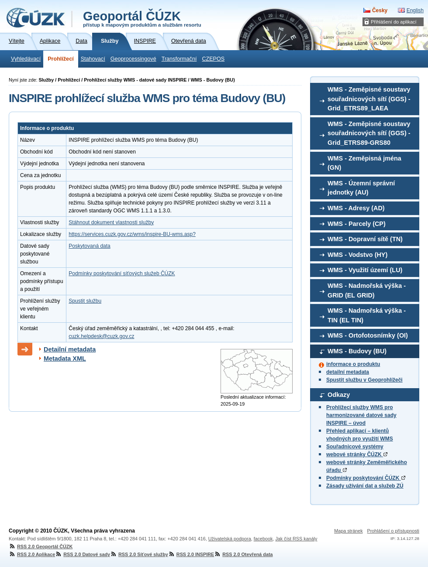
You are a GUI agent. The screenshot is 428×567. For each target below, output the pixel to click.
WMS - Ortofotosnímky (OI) (368, 335)
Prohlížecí (61, 59)
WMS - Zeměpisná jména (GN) (364, 163)
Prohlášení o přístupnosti (393, 530)
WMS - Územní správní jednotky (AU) (361, 188)
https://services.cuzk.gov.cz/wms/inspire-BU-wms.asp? (132, 234)
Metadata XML (65, 358)
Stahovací (93, 59)
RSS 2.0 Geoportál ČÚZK (40, 546)
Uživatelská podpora (229, 538)
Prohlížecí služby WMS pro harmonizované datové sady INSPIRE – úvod (361, 415)
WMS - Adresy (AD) (356, 208)
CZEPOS (213, 59)
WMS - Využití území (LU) (365, 269)
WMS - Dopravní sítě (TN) (365, 239)
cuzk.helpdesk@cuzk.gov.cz (101, 336)
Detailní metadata (70, 349)
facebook (263, 538)
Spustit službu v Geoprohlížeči (364, 380)
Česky (379, 10)
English (415, 10)
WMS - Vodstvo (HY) (357, 254)
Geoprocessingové (133, 59)
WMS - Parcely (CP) (357, 223)
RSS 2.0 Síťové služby (139, 554)
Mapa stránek (348, 530)
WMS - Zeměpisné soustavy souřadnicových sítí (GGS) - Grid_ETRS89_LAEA (369, 99)
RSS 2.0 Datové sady (82, 554)
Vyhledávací (26, 59)
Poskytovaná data (89, 246)
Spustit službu (85, 301)
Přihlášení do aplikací (394, 21)
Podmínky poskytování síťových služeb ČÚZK (122, 273)
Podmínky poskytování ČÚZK (365, 478)
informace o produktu (353, 364)
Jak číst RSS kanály (296, 538)
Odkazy (339, 394)
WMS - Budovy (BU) (357, 351)
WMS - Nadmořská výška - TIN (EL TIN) (367, 315)
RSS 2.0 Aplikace (32, 554)
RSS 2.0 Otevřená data (243, 554)
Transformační (179, 59)
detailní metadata (347, 372)
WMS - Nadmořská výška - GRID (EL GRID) (367, 290)
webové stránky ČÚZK (356, 454)
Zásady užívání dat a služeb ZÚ (365, 486)
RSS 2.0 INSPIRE (191, 554)
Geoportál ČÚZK (142, 18)
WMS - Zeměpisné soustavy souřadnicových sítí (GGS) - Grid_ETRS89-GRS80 (369, 133)
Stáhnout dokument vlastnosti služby (111, 222)
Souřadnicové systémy (354, 447)
